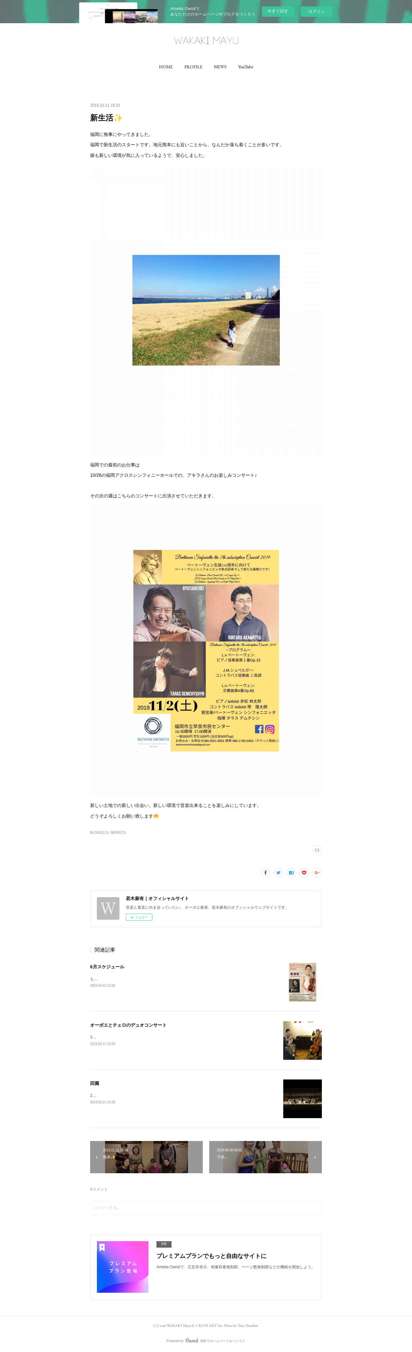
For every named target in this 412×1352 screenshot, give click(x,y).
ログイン (316, 11)
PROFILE (193, 67)
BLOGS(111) (99, 832)
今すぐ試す (277, 11)
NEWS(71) (118, 832)
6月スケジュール (107, 966)
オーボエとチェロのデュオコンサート (128, 1025)
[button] (166, 66)
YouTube (245, 67)
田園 (94, 1083)
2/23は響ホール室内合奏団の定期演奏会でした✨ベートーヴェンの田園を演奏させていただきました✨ (179, 1095)
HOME (166, 67)
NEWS (220, 67)
